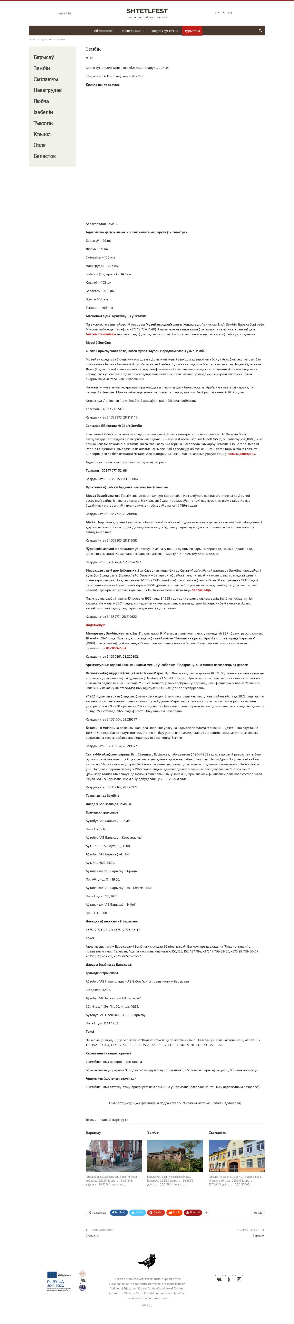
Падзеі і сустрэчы (164, 30)
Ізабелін (43, 113)
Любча (41, 102)
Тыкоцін (43, 124)
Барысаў (93, 1132)
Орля (39, 146)
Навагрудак (47, 91)
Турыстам (193, 30)
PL (223, 13)
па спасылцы (201, 590)
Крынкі (42, 135)
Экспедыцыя (131, 30)
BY (217, 13)
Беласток (44, 157)
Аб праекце (102, 30)
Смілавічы (218, 1132)
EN (230, 13)
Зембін (153, 1132)
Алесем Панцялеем (101, 334)
